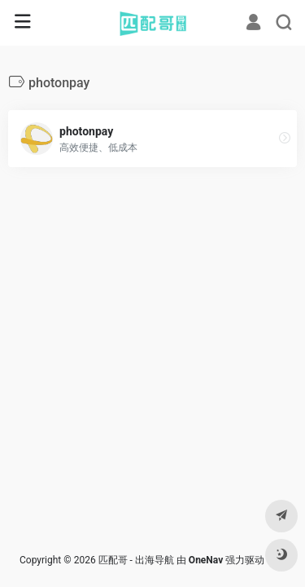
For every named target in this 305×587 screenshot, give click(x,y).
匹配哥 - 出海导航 (136, 560)
